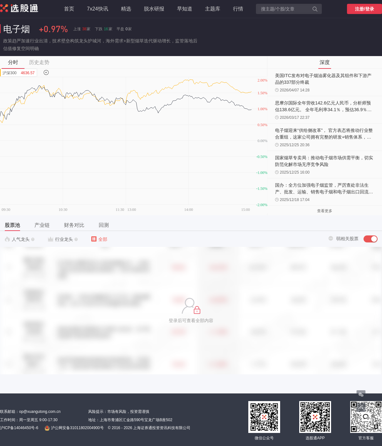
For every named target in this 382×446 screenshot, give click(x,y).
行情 (238, 8)
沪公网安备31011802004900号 (74, 428)
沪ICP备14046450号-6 (19, 428)
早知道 (184, 8)
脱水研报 (154, 8)
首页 (69, 8)
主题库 (212, 8)
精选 (126, 8)
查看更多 (324, 211)
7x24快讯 (97, 8)
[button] (191, 310)
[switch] (371, 238)
